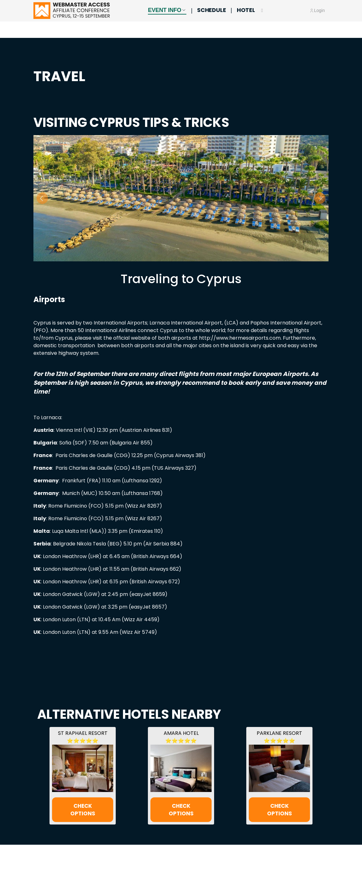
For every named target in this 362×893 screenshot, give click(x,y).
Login (319, 18)
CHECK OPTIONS (82, 809)
